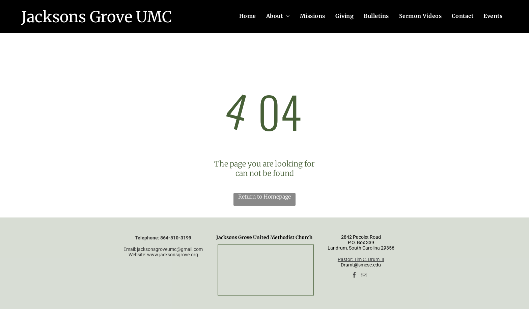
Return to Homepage (264, 196)
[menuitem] (247, 16)
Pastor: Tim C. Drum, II (361, 259)
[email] (364, 276)
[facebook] (354, 276)
